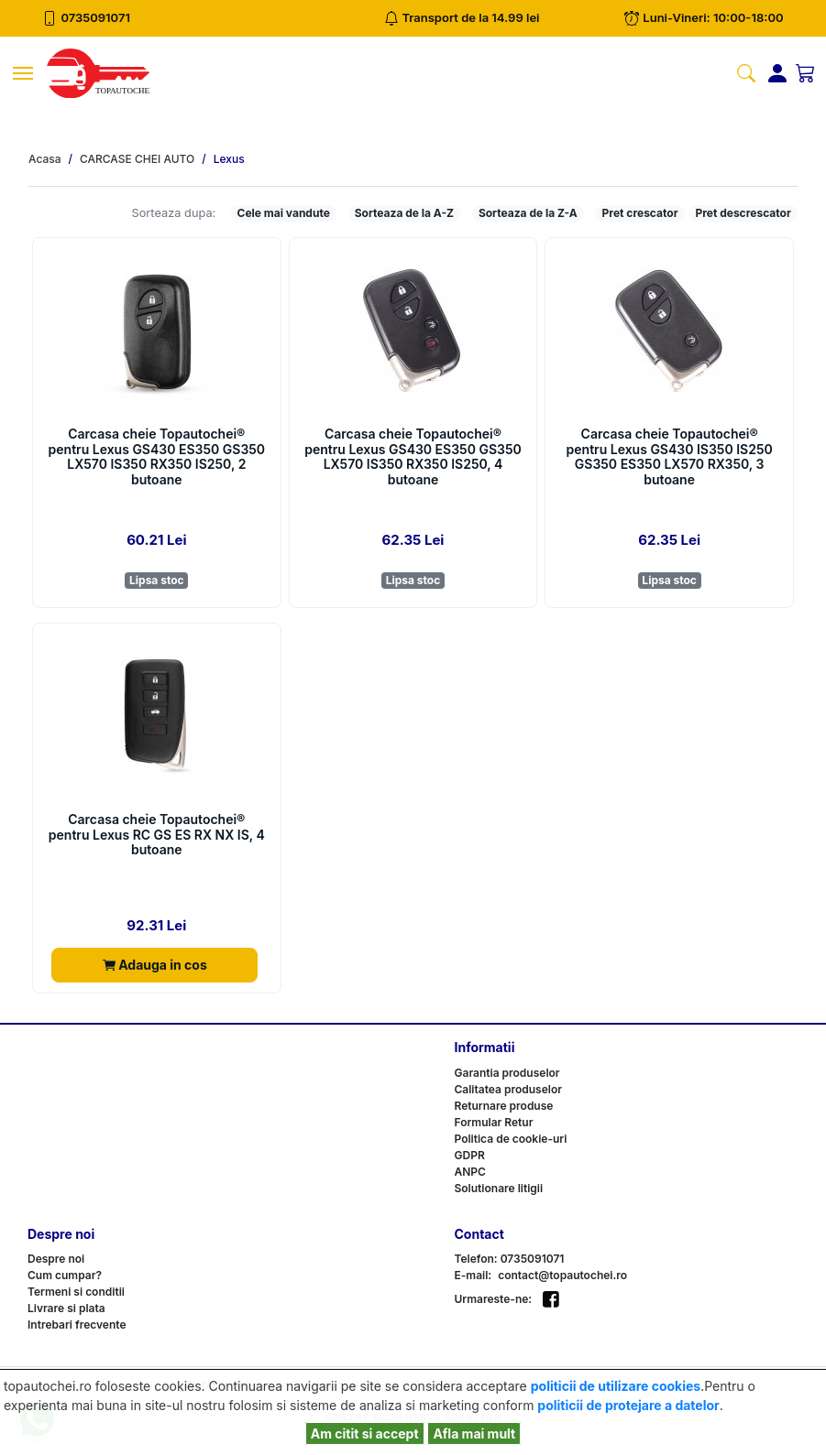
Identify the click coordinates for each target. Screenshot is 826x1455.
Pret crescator (640, 213)
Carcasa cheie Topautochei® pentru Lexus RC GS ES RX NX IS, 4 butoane (157, 835)
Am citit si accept (365, 1433)
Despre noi (56, 1258)
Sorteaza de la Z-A (528, 213)
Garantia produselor (507, 1073)
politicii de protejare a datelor (628, 1405)
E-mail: (473, 1275)
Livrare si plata (66, 1308)
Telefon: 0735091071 (510, 1258)
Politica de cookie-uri (511, 1139)
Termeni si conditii (76, 1291)
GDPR (470, 1155)
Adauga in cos (155, 964)
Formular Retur (494, 1122)
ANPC (470, 1171)
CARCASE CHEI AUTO (137, 159)
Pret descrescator (742, 213)
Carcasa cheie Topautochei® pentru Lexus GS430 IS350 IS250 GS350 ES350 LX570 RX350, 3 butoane (670, 457)
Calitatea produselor (508, 1089)
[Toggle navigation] (23, 73)
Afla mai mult (474, 1433)
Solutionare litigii (499, 1188)
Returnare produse (504, 1106)
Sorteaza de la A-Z (404, 213)
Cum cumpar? (65, 1275)
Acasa (44, 159)
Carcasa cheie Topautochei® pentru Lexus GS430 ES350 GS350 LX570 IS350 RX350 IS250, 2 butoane (157, 457)
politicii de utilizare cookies (615, 1386)
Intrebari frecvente (77, 1324)
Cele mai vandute (283, 213)
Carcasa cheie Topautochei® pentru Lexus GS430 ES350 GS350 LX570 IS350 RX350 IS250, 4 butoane (413, 457)
